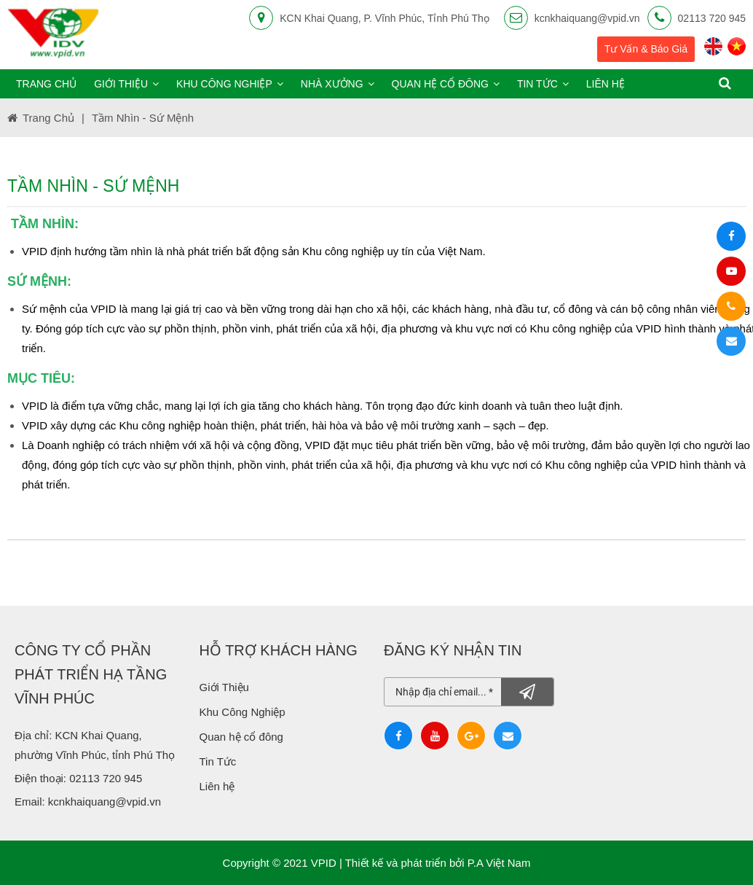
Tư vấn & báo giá (645, 49)
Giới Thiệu (224, 687)
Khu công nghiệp (229, 84)
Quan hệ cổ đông (446, 84)
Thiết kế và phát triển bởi (405, 863)
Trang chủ (46, 84)
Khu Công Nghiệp (244, 712)
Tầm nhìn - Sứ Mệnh (143, 118)
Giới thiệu (126, 84)
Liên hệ (605, 84)
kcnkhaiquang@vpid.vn (587, 18)
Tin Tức (218, 761)
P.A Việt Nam (499, 863)
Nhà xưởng (337, 84)
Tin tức (543, 84)
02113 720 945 (712, 18)
